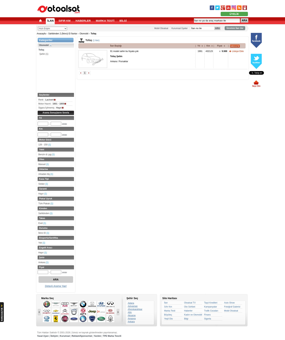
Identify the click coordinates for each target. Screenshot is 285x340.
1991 (200, 51)
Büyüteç (168, 314)
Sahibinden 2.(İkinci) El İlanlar (62, 33)
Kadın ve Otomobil (193, 314)
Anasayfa (41, 33)
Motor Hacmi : (52, 103)
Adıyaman (133, 306)
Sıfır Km (168, 306)
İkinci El (43, 233)
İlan (166, 302)
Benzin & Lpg (46, 154)
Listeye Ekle (238, 51)
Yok (41, 243)
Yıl (198, 46)
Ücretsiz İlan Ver (234, 28)
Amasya (132, 318)
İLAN (50, 20)
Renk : (46, 99)
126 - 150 (44, 144)
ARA (244, 20)
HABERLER (83, 20)
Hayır (42, 193)
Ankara (43, 262)
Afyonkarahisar (135, 309)
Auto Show (229, 302)
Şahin (43, 54)
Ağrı (130, 312)
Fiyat (219, 46)
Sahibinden (45, 213)
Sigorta (207, 318)
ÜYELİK (234, 14)
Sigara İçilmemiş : (50, 107)
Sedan (43, 184)
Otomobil (83, 33)
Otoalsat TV (190, 302)
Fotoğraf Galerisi (232, 306)
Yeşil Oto (168, 318)
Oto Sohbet (189, 306)
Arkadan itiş (45, 174)
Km (208, 46)
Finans (207, 314)
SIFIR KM (65, 20)
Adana (131, 303)
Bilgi (186, 318)
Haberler (188, 310)
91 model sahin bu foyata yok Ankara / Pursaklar (124, 56)
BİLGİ (123, 20)
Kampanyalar (210, 306)
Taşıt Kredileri (210, 302)
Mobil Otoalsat (161, 28)
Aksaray (132, 315)
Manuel (43, 164)
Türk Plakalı (45, 203)
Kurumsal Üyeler (180, 28)
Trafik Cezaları (211, 310)
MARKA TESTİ (105, 20)
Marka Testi (169, 310)
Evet (42, 223)
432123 (209, 51)
